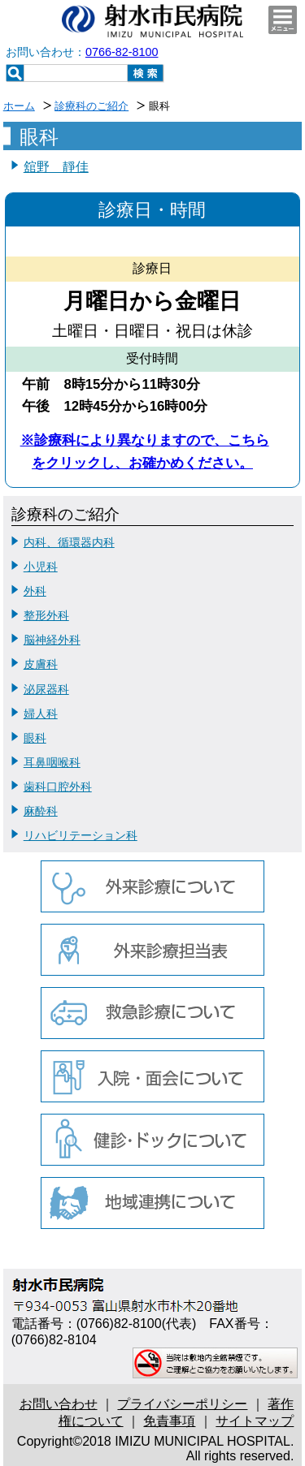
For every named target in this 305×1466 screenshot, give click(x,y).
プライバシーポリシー (182, 1404)
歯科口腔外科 (58, 786)
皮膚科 (41, 664)
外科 (35, 590)
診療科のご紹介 (91, 106)
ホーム (19, 106)
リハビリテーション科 (80, 835)
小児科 (41, 566)
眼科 (35, 737)
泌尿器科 (46, 689)
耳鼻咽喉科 (52, 762)
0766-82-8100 (122, 51)
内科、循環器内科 (69, 542)
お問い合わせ (59, 1404)
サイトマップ (255, 1421)
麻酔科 (41, 810)
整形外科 (46, 615)
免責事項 (169, 1421)
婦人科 (41, 713)
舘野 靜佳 (56, 167)
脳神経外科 (52, 639)
